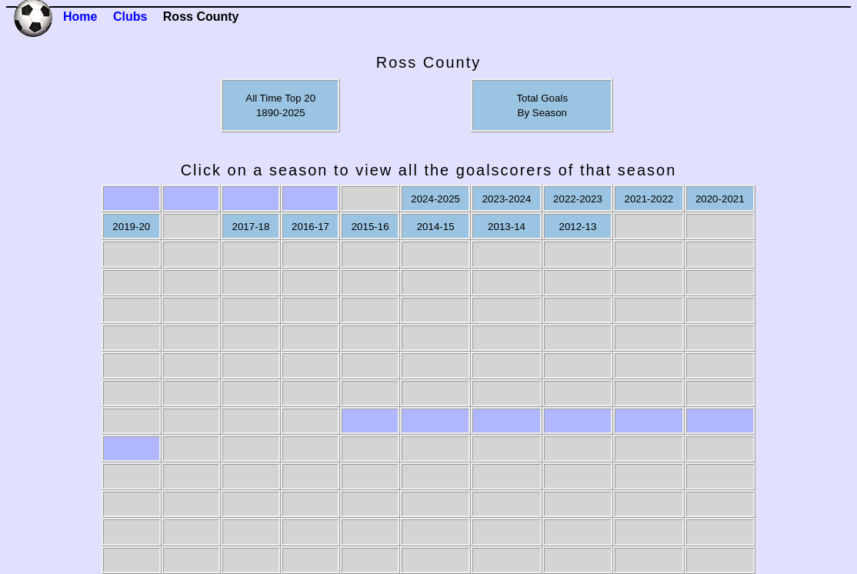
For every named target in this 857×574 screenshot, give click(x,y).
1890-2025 (280, 112)
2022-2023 (577, 199)
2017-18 (251, 226)
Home (80, 16)
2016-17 (310, 226)
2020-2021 (720, 199)
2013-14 (506, 226)
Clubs (130, 16)
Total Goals (542, 98)
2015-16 (370, 226)
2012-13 (577, 226)
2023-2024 (507, 199)
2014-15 (436, 226)
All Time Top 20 (280, 98)
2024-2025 (435, 199)
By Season (542, 112)
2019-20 (131, 226)
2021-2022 (648, 199)
